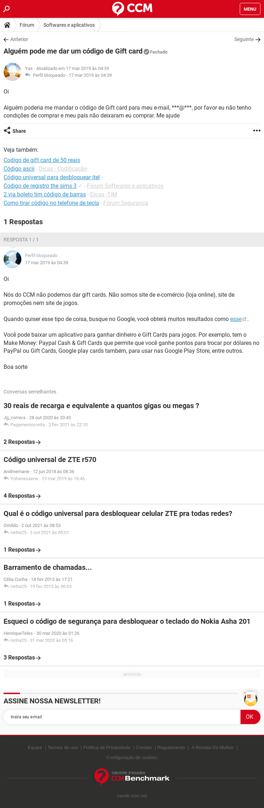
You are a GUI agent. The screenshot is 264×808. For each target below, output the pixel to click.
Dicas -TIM (103, 194)
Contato (144, 747)
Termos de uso (62, 747)
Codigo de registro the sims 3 (40, 185)
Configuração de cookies (132, 757)
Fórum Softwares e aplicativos (125, 185)
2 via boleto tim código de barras (45, 194)
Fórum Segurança (125, 203)
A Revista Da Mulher (213, 747)
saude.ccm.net (132, 795)
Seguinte (244, 39)
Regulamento (171, 747)
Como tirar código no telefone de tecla (51, 203)
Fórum (27, 25)
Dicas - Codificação (63, 168)
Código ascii (19, 168)
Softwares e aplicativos (69, 25)
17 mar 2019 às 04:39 (90, 75)
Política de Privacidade (106, 747)
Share (19, 131)
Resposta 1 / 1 (21, 239)
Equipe (35, 747)
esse (236, 319)
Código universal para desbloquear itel (52, 177)
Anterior (19, 39)
